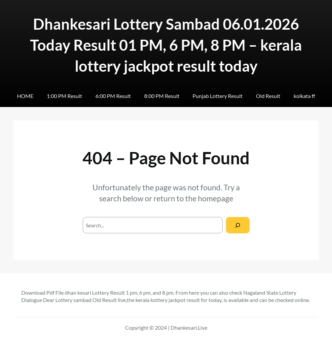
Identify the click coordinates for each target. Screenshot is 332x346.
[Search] (238, 225)
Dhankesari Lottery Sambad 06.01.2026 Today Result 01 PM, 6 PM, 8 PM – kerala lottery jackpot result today (166, 45)
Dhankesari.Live (189, 327)
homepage (215, 198)
